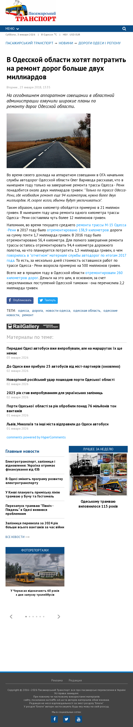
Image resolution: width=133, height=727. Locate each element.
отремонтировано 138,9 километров (78, 230)
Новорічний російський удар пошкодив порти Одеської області (60, 379)
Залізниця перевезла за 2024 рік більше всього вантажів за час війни (35, 525)
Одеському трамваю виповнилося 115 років (98, 504)
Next (59, 616)
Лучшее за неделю (98, 449)
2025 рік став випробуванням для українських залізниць (55, 392)
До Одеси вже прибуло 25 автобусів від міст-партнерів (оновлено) (63, 366)
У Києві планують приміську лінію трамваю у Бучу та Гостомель (33, 494)
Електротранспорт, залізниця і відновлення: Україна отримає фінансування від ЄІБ (30, 465)
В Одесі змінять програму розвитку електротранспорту (34, 481)
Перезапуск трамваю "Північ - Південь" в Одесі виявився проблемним (29, 509)
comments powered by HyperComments (36, 437)
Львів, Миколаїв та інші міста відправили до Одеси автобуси (58, 424)
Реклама (57, 680)
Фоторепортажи (35, 550)
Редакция (75, 680)
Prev (11, 616)
